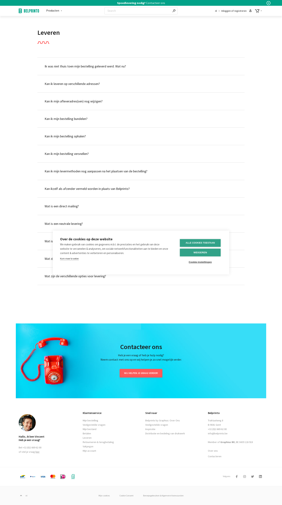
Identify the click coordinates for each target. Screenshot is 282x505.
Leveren (87, 437)
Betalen (87, 433)
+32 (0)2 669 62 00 (217, 429)
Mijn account (89, 450)
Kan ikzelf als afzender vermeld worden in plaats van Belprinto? (87, 189)
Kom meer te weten (69, 258)
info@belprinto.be (218, 433)
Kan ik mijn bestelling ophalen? (65, 136)
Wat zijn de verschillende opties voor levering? (75, 276)
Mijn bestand (89, 429)
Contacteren (214, 456)
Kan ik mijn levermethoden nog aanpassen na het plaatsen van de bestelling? (96, 171)
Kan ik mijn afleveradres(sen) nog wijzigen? (74, 101)
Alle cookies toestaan (200, 242)
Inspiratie (150, 429)
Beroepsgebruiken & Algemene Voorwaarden (163, 495)
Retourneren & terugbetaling (98, 442)
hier (37, 451)
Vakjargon (88, 446)
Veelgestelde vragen (94, 424)
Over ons (213, 450)
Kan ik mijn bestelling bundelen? (66, 119)
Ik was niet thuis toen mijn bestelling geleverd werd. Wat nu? (85, 66)
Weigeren (200, 252)
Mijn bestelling (90, 420)
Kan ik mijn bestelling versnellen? (67, 154)
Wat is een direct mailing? (62, 206)
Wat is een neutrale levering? (64, 224)
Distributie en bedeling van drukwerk (165, 433)
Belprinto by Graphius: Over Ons (162, 420)
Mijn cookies (104, 495)
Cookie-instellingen (200, 262)
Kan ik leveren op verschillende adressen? (72, 84)
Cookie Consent (126, 495)
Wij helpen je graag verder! (141, 373)
